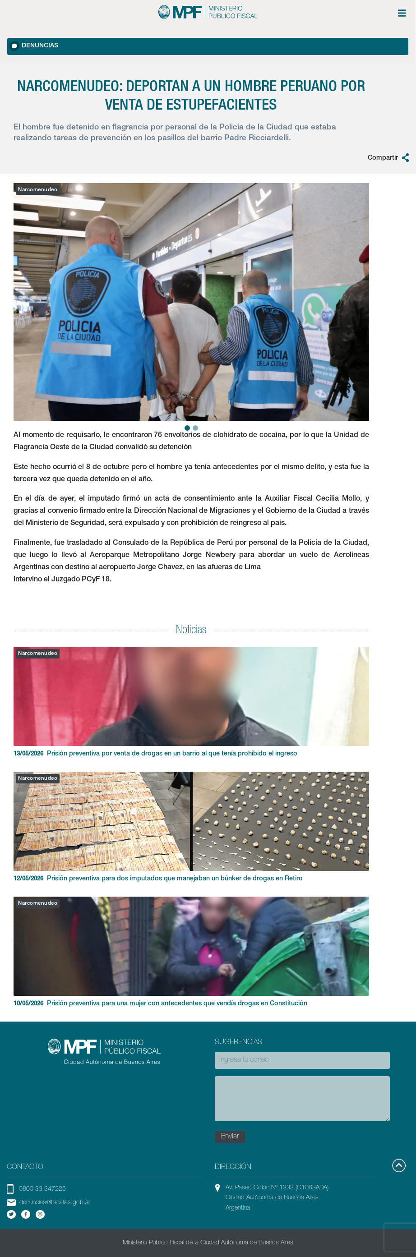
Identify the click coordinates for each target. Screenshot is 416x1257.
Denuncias (33, 46)
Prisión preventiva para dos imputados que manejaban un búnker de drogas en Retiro (191, 827)
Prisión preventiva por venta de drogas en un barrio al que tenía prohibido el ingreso (191, 702)
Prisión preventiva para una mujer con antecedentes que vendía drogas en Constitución (191, 952)
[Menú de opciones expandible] (402, 13)
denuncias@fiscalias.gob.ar (54, 1203)
